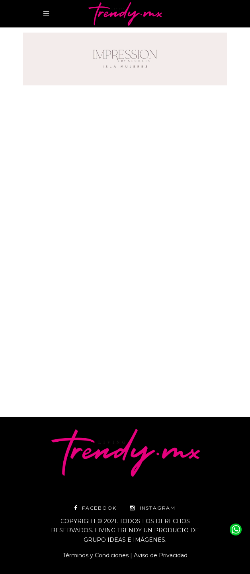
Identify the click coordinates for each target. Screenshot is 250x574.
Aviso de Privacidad (161, 555)
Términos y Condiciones (96, 555)
